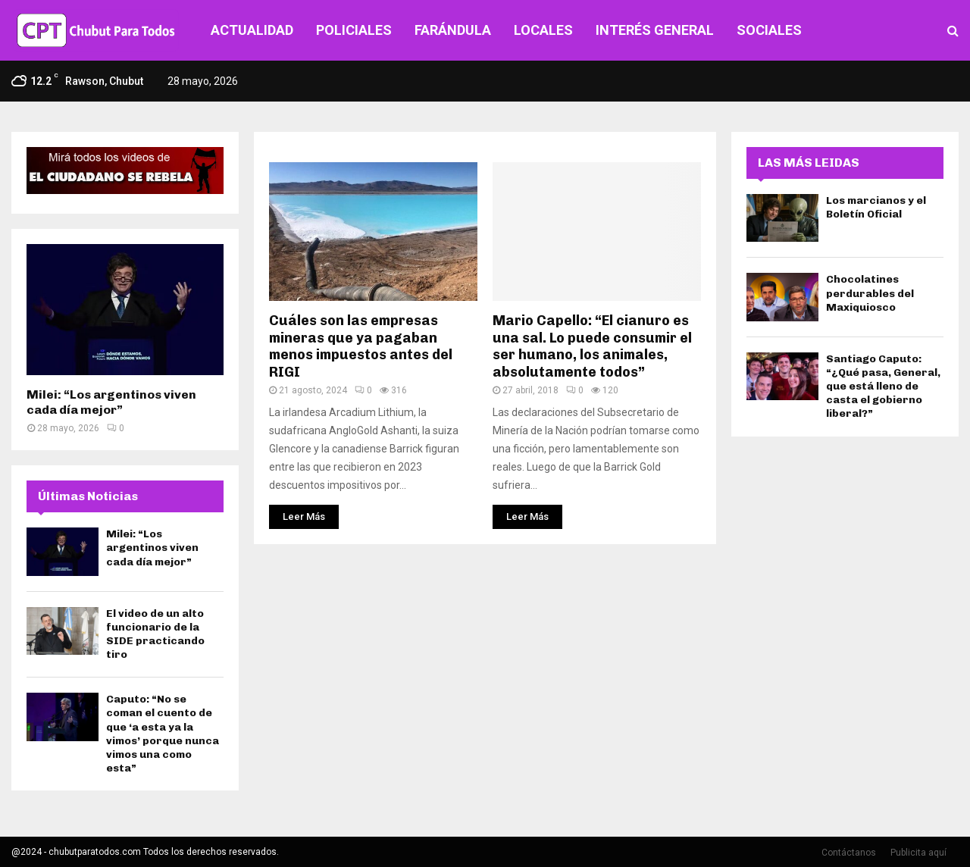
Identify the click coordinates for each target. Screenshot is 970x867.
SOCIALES (769, 30)
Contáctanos (848, 852)
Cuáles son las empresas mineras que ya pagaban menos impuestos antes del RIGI (360, 346)
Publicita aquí (918, 852)
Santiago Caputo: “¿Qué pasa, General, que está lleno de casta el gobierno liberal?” (883, 386)
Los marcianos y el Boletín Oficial (876, 207)
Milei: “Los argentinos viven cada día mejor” (111, 402)
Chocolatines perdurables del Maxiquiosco (870, 293)
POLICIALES (354, 30)
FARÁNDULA (453, 30)
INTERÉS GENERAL (655, 30)
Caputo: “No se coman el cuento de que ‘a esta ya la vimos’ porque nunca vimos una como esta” (162, 734)
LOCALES (543, 30)
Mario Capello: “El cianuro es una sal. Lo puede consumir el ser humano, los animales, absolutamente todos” (592, 346)
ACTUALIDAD (252, 30)
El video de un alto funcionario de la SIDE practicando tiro (155, 634)
